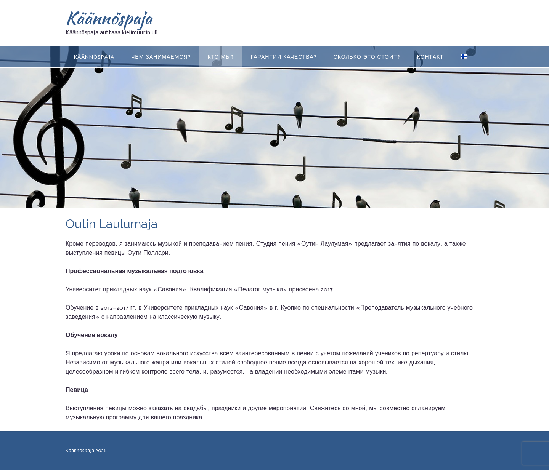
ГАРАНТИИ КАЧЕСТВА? (284, 57)
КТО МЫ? (221, 57)
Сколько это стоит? (367, 57)
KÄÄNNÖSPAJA (94, 57)
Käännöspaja (109, 18)
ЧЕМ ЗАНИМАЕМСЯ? (161, 57)
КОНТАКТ (430, 57)
